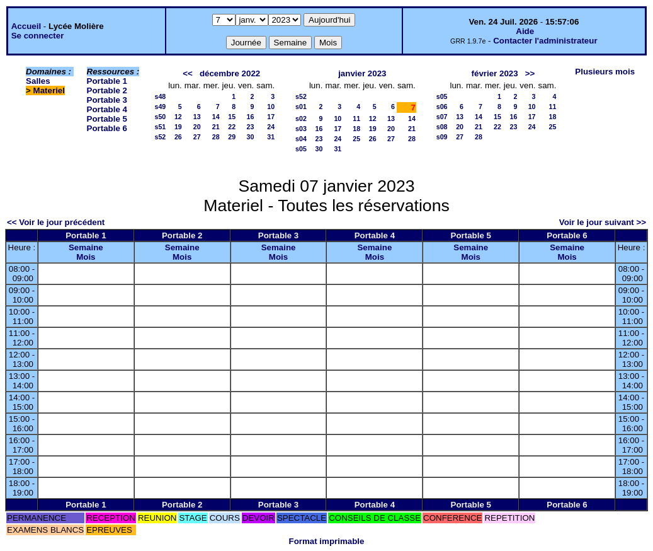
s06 (442, 106)
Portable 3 (107, 100)
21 (216, 126)
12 (178, 116)
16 (250, 116)
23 (250, 126)
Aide (525, 31)
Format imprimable (327, 541)
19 (178, 126)
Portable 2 (107, 90)
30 (250, 137)
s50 (160, 116)
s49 (160, 106)
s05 (301, 149)
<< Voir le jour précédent (56, 222)
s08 (442, 126)
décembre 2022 (230, 73)
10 (271, 106)
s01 (301, 106)
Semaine (86, 247)
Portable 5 (107, 119)
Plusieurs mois (605, 71)
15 (232, 116)
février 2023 (495, 73)
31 (271, 137)
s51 (160, 126)
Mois (85, 257)
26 (178, 137)
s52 (160, 137)
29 (232, 137)
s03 (301, 128)
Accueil (26, 26)
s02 (301, 118)
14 (216, 116)
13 (197, 116)
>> (530, 73)
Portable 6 (107, 128)
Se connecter (37, 35)
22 (232, 126)
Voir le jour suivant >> (602, 222)
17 (271, 116)
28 (216, 137)
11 (356, 118)
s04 (301, 138)
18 (356, 128)
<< (188, 73)
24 (271, 126)
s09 (442, 137)
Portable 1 (107, 81)
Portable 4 (107, 109)
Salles (38, 81)
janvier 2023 (362, 73)
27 (197, 137)
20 (197, 126)
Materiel (49, 90)
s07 (442, 116)
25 (356, 138)
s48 (160, 96)
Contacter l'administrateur (545, 40)
